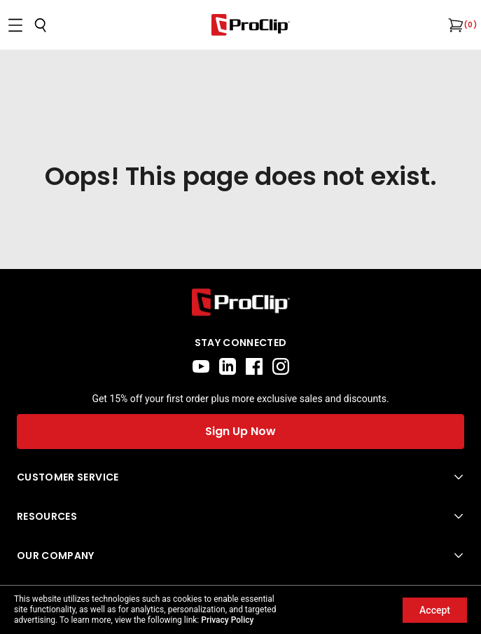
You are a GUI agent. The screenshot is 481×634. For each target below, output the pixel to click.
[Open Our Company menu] (240, 555)
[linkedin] (227, 366)
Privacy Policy (227, 620)
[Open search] (41, 25)
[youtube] (201, 366)
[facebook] (254, 366)
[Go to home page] (240, 302)
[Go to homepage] (250, 25)
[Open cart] (454, 25)
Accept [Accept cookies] (434, 610)
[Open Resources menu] (240, 516)
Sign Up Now (240, 431)
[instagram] (280, 366)
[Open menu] (15, 25)
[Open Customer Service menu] (240, 477)
